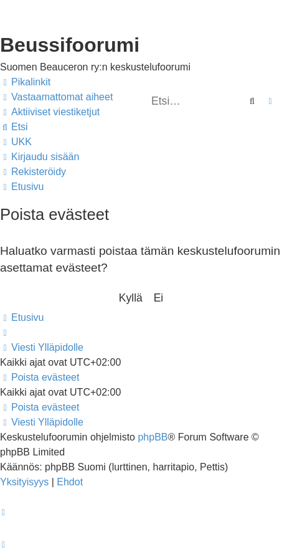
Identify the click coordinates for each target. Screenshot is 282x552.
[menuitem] (56, 97)
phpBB (152, 437)
